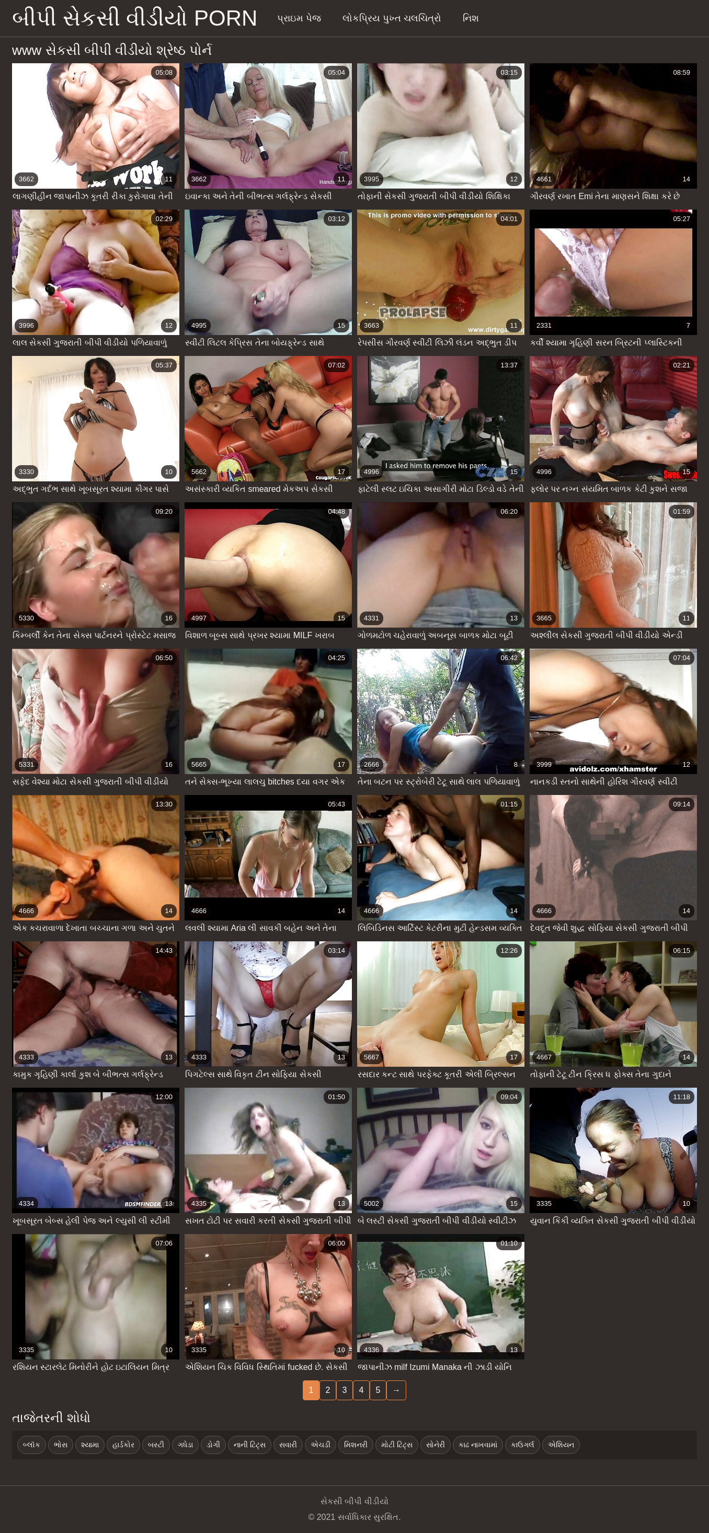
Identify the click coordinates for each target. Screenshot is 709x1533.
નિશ (471, 18)
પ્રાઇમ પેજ (299, 18)
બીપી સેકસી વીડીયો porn (134, 18)
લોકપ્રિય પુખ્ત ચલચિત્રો (391, 18)
